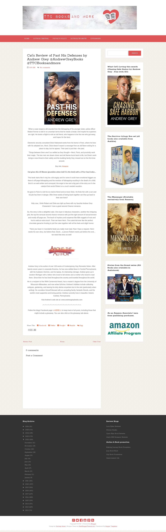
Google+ (61, 327)
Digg (80, 327)
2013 (27, 509)
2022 (27, 441)
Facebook (41, 327)
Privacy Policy (64, 39)
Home (27, 39)
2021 (27, 483)
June (26, 463)
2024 (27, 435)
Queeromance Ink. (112, 460)
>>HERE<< (57, 312)
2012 (27, 512)
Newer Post (27, 343)
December (28, 444)
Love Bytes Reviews (113, 428)
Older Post (96, 343)
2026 (27, 428)
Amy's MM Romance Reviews (117, 439)
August (27, 457)
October (28, 451)
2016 (27, 499)
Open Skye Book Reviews (115, 435)
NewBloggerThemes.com (87, 528)
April (26, 470)
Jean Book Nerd (112, 453)
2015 (27, 502)
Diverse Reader (111, 432)
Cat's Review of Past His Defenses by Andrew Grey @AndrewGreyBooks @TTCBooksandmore (57, 61)
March (27, 473)
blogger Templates (111, 528)
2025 (27, 431)
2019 (27, 489)
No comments (45, 69)
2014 (27, 505)
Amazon (65, 168)
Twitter (51, 327)
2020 (27, 486)
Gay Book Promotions (114, 456)
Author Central (43, 39)
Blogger (93, 525)
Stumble (71, 327)
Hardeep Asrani (61, 528)
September (28, 454)
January (27, 479)
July (26, 460)
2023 (27, 438)
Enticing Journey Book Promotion (118, 449)
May (26, 467)
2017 (27, 496)
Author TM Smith (84, 39)
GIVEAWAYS (103, 39)
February (28, 476)
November (28, 448)
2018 (27, 492)
